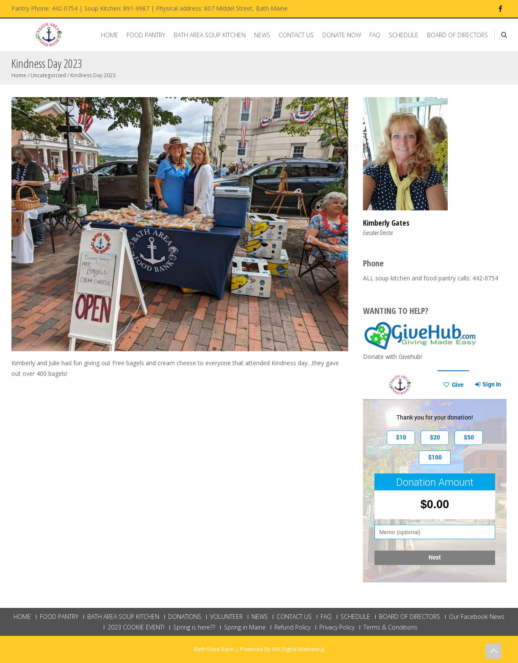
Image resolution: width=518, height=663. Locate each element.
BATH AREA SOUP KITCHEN (210, 35)
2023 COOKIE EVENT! (136, 627)
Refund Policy (292, 627)
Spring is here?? (194, 627)
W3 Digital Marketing (298, 649)
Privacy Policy (337, 627)
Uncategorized (48, 75)
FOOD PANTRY (146, 35)
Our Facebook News (476, 617)
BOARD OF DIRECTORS (457, 35)
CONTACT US (296, 35)
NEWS (262, 35)
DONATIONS (184, 617)
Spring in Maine (245, 627)
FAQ (374, 35)
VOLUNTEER (226, 617)
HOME (109, 35)
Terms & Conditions (390, 627)
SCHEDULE (403, 35)
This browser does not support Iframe (435, 476)
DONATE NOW (341, 35)
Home (18, 75)
